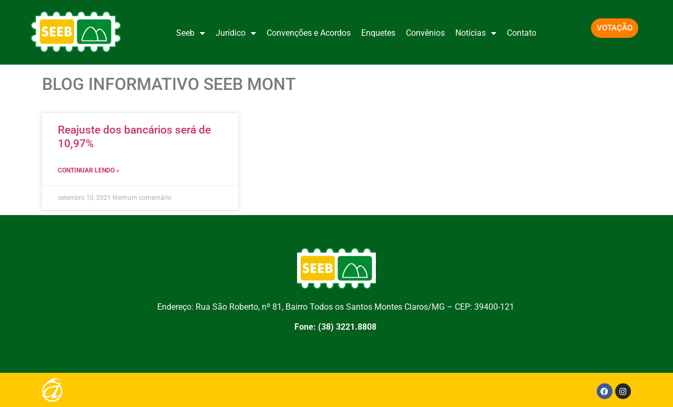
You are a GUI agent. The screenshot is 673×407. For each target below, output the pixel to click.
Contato (521, 33)
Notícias (475, 33)
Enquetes (378, 33)
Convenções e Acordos (309, 33)
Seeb (190, 33)
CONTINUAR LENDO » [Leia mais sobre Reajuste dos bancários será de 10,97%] (88, 170)
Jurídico (236, 33)
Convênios (425, 33)
